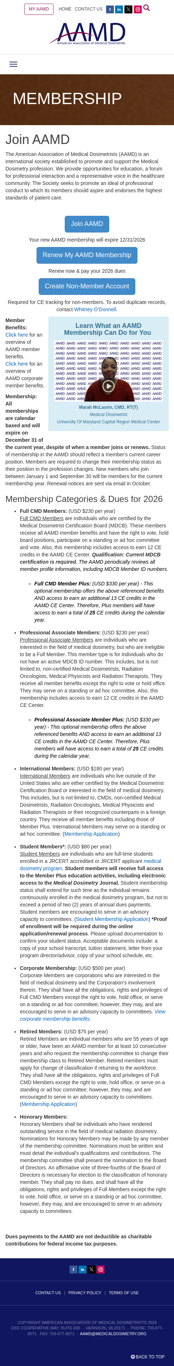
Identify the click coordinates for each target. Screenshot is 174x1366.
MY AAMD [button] (39, 9)
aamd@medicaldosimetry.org (113, 1334)
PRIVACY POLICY (84, 1293)
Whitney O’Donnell (95, 309)
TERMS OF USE (124, 1293)
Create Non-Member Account (87, 286)
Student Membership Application (112, 919)
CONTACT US (89, 9)
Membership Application (91, 834)
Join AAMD (87, 223)
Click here (16, 335)
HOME (65, 9)
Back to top (148, 1356)
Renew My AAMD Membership (87, 255)
